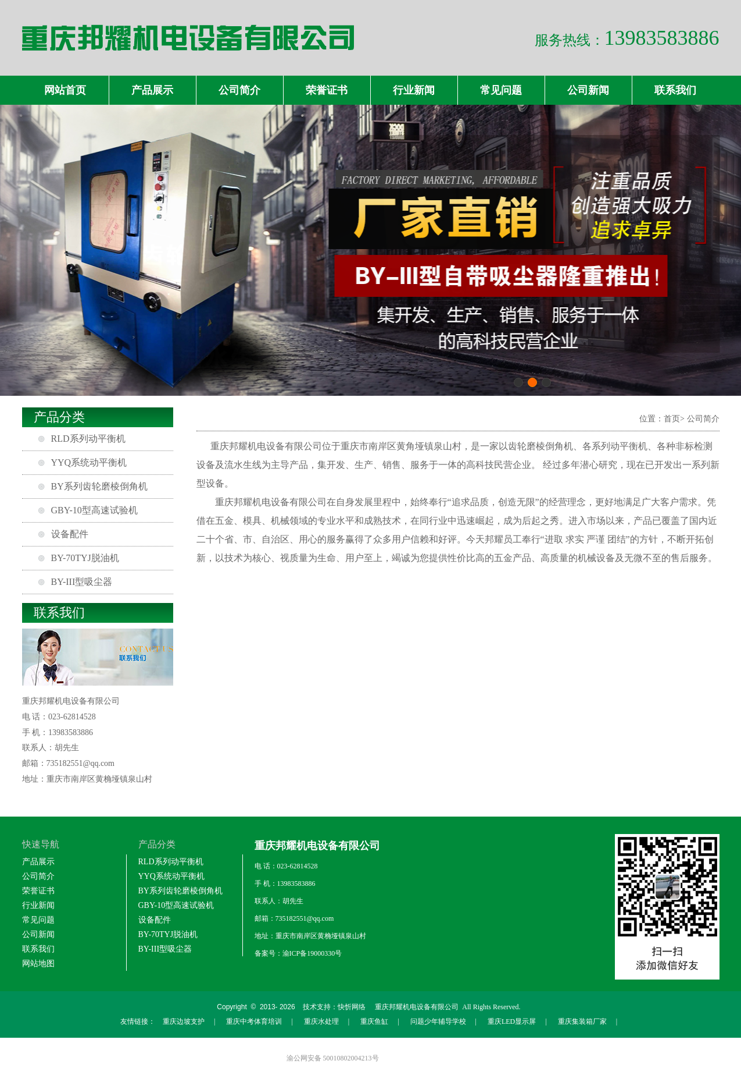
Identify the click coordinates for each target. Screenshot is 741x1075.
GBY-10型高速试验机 (94, 510)
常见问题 (501, 90)
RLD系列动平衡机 (88, 439)
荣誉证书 (327, 90)
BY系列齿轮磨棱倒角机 (99, 486)
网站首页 (65, 90)
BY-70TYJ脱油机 (85, 558)
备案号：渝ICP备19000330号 (298, 953)
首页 (672, 418)
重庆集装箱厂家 (582, 1021)
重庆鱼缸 (374, 1021)
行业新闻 (414, 90)
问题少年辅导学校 (438, 1021)
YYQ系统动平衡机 (89, 462)
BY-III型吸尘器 (82, 582)
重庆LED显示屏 (512, 1021)
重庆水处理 (321, 1021)
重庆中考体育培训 (254, 1021)
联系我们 (675, 90)
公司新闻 (588, 90)
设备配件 (69, 534)
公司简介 (239, 90)
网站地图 (38, 963)
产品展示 (152, 90)
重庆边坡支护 (184, 1021)
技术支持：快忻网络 (334, 1007)
